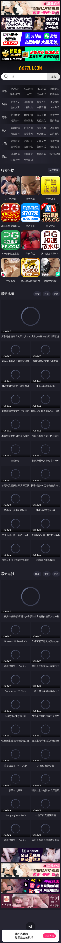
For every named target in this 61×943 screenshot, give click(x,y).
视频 (4, 104)
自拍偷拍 (28, 101)
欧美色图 (41, 127)
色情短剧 (28, 159)
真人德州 (28, 88)
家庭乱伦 (28, 141)
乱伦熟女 (41, 120)
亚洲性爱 (15, 114)
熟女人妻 (15, 107)
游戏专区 (54, 88)
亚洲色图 (28, 127)
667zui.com (30, 68)
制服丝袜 (15, 120)
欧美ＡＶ (41, 101)
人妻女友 (41, 141)
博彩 (4, 91)
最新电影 (7, 574)
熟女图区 (41, 133)
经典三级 (28, 120)
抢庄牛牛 (54, 94)
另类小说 (28, 146)
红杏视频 (15, 159)
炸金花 (28, 94)
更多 (56, 293)
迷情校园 (15, 146)
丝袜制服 (28, 107)
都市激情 (15, 141)
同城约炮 (15, 154)
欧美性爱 (54, 114)
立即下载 (49, 935)
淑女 (46, 574)
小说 (4, 143)
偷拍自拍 (28, 114)
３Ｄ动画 (54, 101)
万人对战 (41, 88)
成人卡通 (41, 114)
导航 (4, 156)
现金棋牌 (41, 94)
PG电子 (15, 88)
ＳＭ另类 (54, 107)
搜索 (53, 76)
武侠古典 (54, 141)
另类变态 (54, 120)
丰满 (37, 574)
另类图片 (54, 133)
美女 (37, 293)
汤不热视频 (54, 154)
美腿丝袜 (15, 133)
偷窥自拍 (15, 127)
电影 (4, 117)
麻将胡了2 (15, 94)
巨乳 (46, 293)
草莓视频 (41, 154)
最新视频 (7, 294)
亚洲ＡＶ (15, 101)
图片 (4, 130)
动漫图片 (54, 127)
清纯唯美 (28, 133)
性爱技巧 (54, 146)
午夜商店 (28, 154)
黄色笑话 (41, 146)
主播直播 (41, 107)
